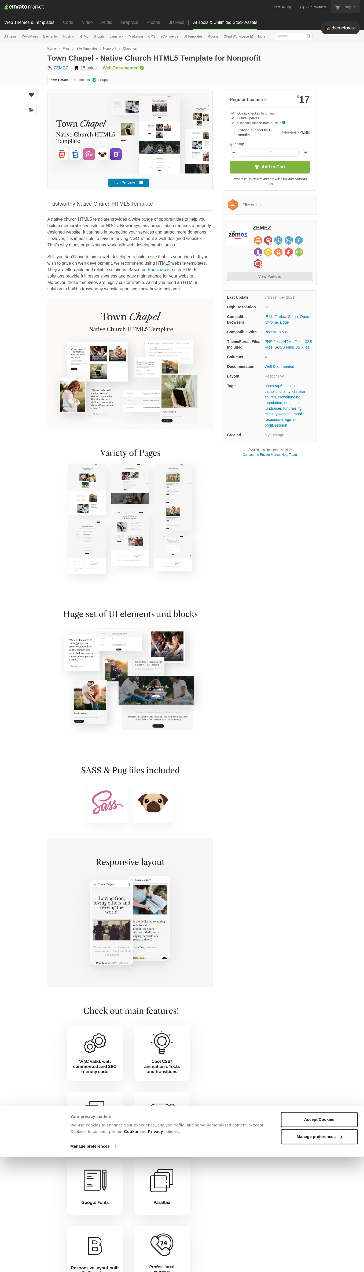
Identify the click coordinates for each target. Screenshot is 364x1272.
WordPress (30, 36)
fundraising (292, 408)
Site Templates (87, 48)
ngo (288, 419)
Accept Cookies (319, 1234)
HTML (84, 36)
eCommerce (169, 36)
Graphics (129, 22)
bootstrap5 (273, 386)
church (270, 397)
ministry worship (278, 414)
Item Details (60, 80)
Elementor (50, 36)
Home (51, 48)
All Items (10, 36)
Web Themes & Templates (29, 22)
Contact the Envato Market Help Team (269, 455)
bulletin (290, 386)
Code (68, 22)
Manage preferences (90, 1261)
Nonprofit (109, 48)
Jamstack (116, 36)
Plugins (213, 36)
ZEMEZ (61, 68)
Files (66, 48)
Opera (305, 317)
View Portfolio (269, 276)
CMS (152, 36)
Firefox (280, 317)
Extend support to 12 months (274, 132)
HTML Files (292, 341)
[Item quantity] (270, 153)
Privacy (155, 1246)
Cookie (131, 1246)
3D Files (176, 22)
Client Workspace (237, 36)
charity (285, 391)
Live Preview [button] (124, 182)
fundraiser (273, 408)
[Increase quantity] (306, 153)
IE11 (269, 317)
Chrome (271, 322)
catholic (271, 391)
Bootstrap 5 (159, 269)
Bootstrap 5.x (276, 332)
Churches (130, 48)
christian (299, 391)
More (261, 36)
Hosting (68, 36)
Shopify (99, 36)
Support (105, 80)
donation (291, 403)
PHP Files (273, 341)
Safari (293, 317)
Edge (284, 322)
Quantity (237, 144)
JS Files (302, 347)
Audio (106, 22)
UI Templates (193, 36)
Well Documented (279, 366)
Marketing (136, 36)
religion (281, 425)
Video (87, 22)
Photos (153, 22)
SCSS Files (284, 347)
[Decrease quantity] (234, 153)
